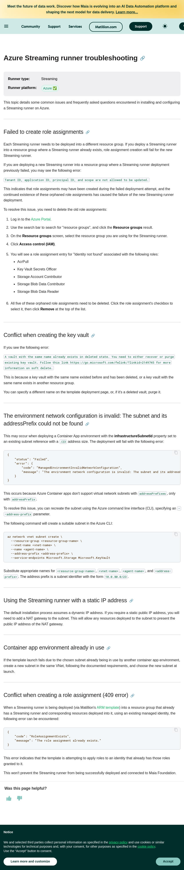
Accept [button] (168, 861)
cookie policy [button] (146, 846)
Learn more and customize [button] (30, 861)
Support (54, 26)
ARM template (108, 707)
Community (30, 26)
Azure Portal (41, 219)
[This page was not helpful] (19, 798)
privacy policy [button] (118, 842)
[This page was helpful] (8, 798)
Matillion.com (106, 27)
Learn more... (127, 12)
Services (75, 26)
